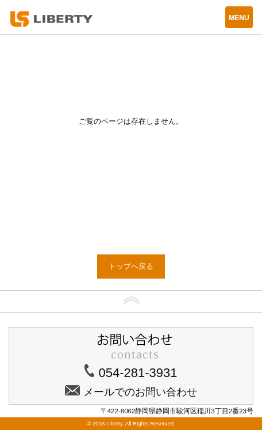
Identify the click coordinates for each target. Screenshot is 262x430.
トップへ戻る (131, 266)
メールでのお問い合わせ (140, 392)
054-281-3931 (137, 373)
